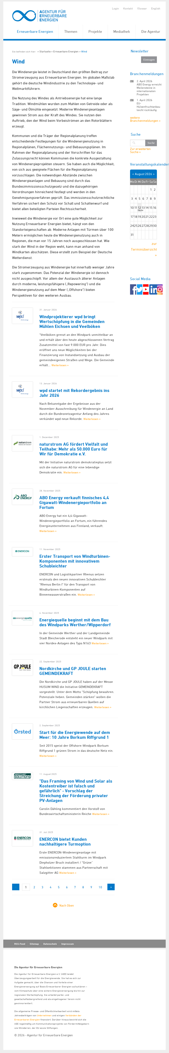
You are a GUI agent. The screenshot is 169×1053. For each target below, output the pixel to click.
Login (115, 8)
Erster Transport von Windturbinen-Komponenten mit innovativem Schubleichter (74, 561)
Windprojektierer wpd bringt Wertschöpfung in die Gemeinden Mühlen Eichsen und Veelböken (72, 321)
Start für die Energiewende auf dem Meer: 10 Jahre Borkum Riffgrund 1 (74, 735)
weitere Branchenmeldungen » (145, 119)
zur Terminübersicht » (144, 249)
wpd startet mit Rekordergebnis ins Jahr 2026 (74, 393)
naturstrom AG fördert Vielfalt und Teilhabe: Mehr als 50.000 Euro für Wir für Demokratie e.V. (73, 449)
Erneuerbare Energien (35, 31)
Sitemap (34, 943)
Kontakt (128, 8)
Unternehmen (44, 1015)
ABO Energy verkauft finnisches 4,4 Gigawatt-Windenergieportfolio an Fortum (74, 502)
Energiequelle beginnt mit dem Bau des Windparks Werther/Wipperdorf (75, 622)
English (155, 8)
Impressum (67, 943)
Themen (70, 31)
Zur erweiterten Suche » (140, 150)
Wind (84, 51)
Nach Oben (66, 905)
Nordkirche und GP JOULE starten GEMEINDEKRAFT (72, 671)
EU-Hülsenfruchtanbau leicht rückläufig (148, 107)
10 (100, 887)
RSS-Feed (19, 943)
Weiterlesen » (60, 365)
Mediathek (121, 31)
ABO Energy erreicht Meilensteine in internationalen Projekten (149, 89)
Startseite (45, 51)
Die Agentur (150, 31)
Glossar (142, 8)
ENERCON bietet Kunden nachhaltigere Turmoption (65, 842)
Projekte (95, 31)
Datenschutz (50, 943)
